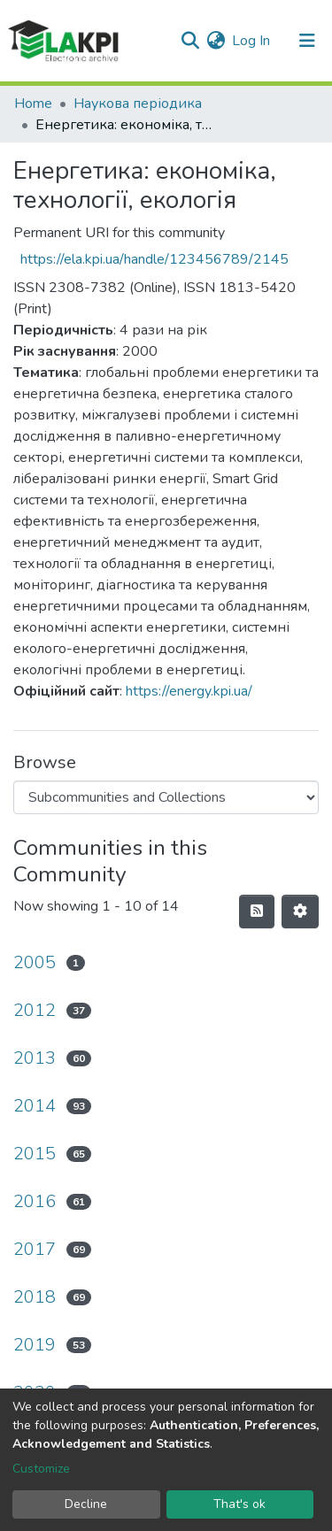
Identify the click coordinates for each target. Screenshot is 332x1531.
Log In (252, 40)
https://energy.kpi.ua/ (189, 691)
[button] (216, 40)
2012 (34, 1010)
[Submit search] (190, 40)
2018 (34, 1297)
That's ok (239, 1504)
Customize (41, 1468)
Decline (86, 1504)
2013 (34, 1058)
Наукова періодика (137, 103)
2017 (34, 1249)
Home (33, 103)
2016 (34, 1201)
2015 (34, 1154)
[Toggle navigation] (307, 40)
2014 (34, 1106)
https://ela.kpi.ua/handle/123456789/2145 (154, 259)
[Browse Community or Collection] (166, 797)
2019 (34, 1345)
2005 (34, 962)
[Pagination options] (300, 911)
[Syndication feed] (256, 911)
